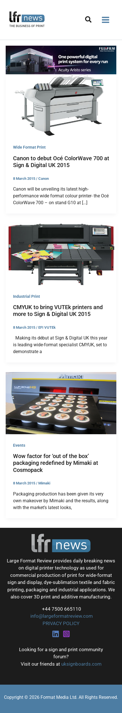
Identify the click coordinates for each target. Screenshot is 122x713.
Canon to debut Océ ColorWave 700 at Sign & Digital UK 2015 (61, 162)
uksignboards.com (81, 664)
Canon (43, 178)
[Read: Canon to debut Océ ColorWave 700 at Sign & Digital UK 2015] (61, 105)
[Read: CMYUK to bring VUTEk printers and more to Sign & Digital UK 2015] (61, 254)
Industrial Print (26, 296)
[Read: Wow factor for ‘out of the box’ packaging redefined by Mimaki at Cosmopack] (61, 403)
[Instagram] (66, 634)
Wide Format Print (29, 147)
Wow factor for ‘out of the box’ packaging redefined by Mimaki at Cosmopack (55, 463)
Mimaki (44, 483)
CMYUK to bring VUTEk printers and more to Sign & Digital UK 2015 (58, 311)
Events (19, 445)
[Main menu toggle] (106, 20)
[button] (88, 20)
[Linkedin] (55, 634)
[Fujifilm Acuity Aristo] (61, 59)
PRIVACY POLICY (61, 623)
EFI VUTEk (47, 327)
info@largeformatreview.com (61, 616)
